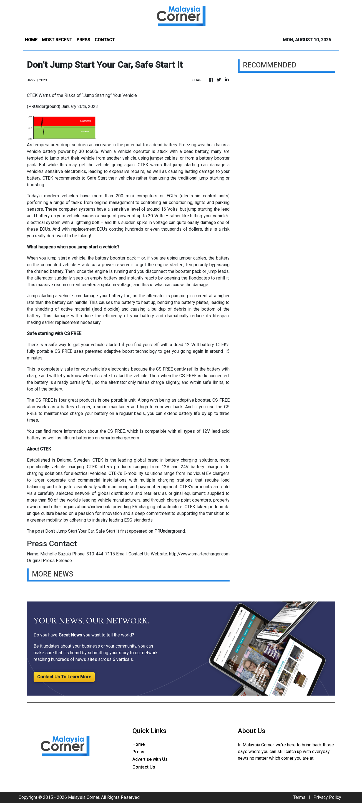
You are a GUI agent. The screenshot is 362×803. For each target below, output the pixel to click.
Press (138, 751)
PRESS (83, 39)
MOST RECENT (57, 39)
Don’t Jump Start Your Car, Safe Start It (82, 531)
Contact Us (139, 554)
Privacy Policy (327, 797)
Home (138, 744)
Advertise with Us (150, 759)
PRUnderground (169, 531)
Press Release (57, 560)
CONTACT (105, 39)
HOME (31, 39)
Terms (299, 797)
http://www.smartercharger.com (199, 554)
